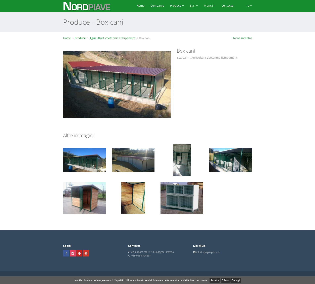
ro (245, 5)
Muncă (209, 5)
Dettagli (236, 280)
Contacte (227, 5)
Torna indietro (242, 38)
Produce (177, 5)
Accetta (215, 280)
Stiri (194, 5)
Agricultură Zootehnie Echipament (112, 38)
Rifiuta (225, 280)
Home (140, 5)
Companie (157, 5)
